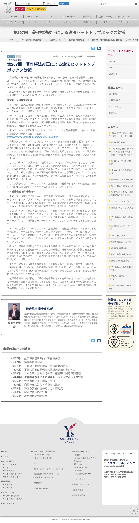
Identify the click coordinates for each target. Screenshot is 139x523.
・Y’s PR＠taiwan (40, 488)
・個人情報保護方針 (11, 495)
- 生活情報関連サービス (83, 473)
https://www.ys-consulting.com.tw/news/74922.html (33, 137)
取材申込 (113, 113)
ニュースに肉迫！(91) (119, 201)
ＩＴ (105, 22)
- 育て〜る (77, 464)
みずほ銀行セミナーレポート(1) (121, 287)
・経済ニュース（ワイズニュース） (48, 469)
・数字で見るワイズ (11, 476)
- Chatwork (77, 470)
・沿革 (5, 467)
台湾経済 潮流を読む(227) (120, 162)
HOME (14, 16)
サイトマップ (8, 503)
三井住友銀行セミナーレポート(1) (121, 277)
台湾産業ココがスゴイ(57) (120, 227)
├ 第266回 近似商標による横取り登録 (32, 381)
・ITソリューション (80, 451)
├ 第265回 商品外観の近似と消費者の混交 (35, 384)
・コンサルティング (41, 454)
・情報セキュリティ (80, 484)
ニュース (11, 57)
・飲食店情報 (77, 490)
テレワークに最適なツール (120, 53)
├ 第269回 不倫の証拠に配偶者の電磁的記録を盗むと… (43, 369)
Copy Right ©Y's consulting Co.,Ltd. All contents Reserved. (69, 519)
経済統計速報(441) (118, 248)
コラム (51, 16)
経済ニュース (69, 22)
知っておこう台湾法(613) (121, 186)
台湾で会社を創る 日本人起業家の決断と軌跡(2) (121, 193)
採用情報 (87, 16)
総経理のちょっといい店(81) (121, 209)
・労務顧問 (37, 483)
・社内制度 (7, 487)
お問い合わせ (105, 16)
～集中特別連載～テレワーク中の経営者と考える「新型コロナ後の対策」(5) (121, 151)
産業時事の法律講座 (76, 40)
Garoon (112, 61)
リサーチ (32, 22)
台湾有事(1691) (117, 142)
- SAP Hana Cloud (81, 467)
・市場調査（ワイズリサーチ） (46, 474)
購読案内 (113, 94)
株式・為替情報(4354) (120, 254)
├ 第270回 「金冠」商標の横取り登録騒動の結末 (39, 366)
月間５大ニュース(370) (120, 242)
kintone (112, 67)
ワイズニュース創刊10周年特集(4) (121, 268)
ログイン (64, 3)
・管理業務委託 (78, 495)
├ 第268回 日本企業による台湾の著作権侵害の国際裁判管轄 (45, 373)
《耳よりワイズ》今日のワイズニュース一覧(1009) (121, 134)
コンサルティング (14, 22)
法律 (18, 57)
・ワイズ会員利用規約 (12, 498)
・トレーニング (78, 479)
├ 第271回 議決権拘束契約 (26, 362)
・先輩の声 (7, 484)
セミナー (51, 22)
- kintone (76, 455)
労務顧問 (87, 22)
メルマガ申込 (115, 106)
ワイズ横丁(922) (117, 235)
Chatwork (113, 74)
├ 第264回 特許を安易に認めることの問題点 (36, 388)
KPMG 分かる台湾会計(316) (121, 171)
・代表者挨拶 (8, 470)
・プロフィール (9, 464)
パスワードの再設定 (36, 9)
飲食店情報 (124, 22)
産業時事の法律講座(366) (121, 179)
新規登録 (20, 9)
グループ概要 (69, 16)
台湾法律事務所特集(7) (120, 260)
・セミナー (37, 463)
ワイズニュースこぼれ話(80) (121, 218)
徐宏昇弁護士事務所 (39, 309)
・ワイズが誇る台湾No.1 (13, 473)
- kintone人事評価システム (84, 458)
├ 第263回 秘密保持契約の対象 (28, 392)
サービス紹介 (32, 16)
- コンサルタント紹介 (43, 458)
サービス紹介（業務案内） (32, 40)
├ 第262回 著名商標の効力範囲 (28, 396)
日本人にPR (124, 16)
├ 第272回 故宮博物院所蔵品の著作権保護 (35, 358)
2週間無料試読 (115, 100)
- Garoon (77, 461)
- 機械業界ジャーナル (43, 477)
